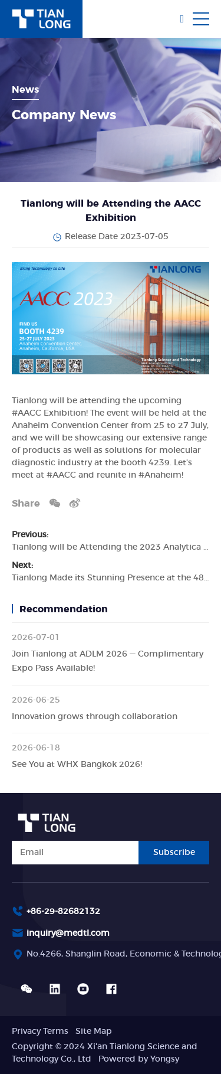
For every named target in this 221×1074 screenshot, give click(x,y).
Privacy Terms (40, 1031)
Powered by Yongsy (138, 1059)
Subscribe (174, 852)
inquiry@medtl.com (68, 933)
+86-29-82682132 (63, 911)
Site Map (93, 1031)
